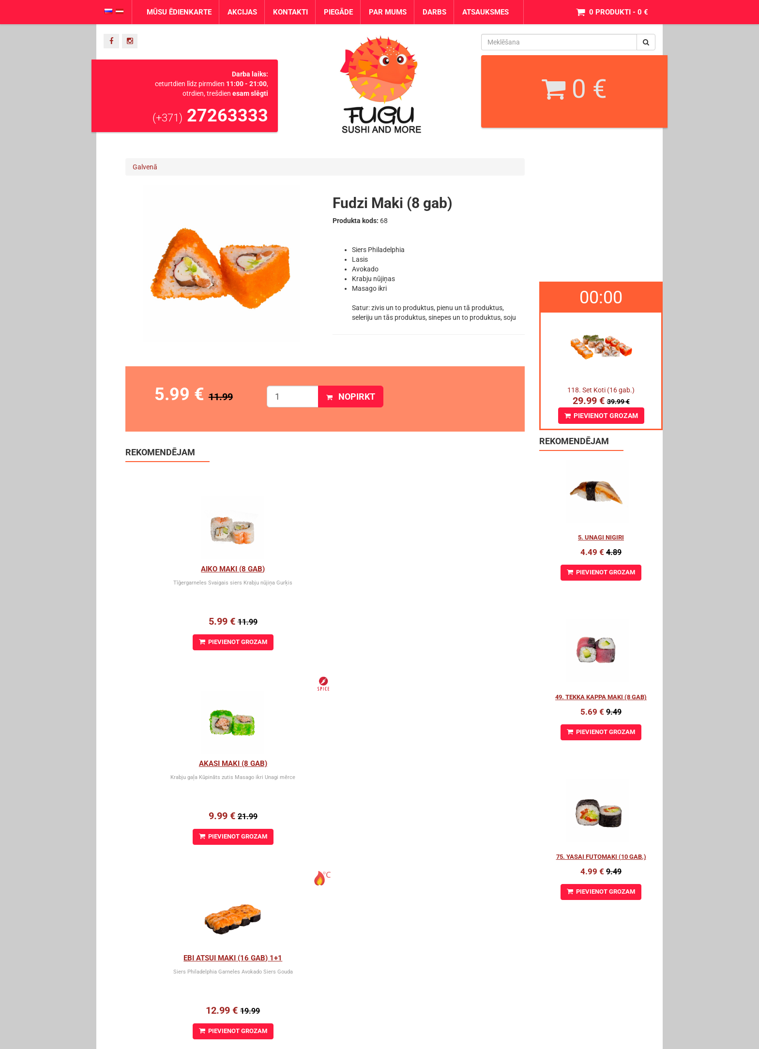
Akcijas (242, 12)
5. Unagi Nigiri (601, 537)
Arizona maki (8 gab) (325, 763)
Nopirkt (350, 396)
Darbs (434, 12)
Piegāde (338, 12)
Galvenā (145, 167)
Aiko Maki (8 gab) (192, 569)
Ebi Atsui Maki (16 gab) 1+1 (458, 569)
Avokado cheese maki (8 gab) (458, 763)
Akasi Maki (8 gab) (325, 569)
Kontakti (290, 12)
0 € (574, 89)
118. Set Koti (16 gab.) (601, 390)
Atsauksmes (485, 12)
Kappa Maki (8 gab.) (191, 763)
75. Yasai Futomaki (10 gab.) (601, 856)
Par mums (388, 12)
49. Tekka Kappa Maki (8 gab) (601, 697)
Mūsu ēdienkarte (179, 12)
